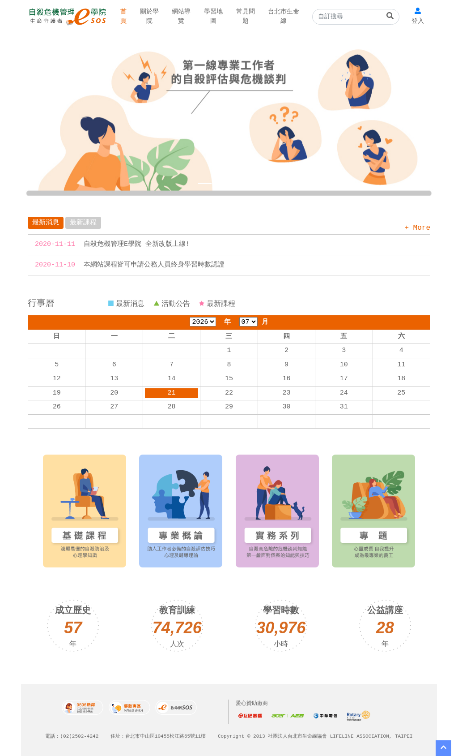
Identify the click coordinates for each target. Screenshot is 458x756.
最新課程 (83, 223)
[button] (52, 114)
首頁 (122, 17)
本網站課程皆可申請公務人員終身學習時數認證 (154, 265)
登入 (418, 21)
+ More (417, 228)
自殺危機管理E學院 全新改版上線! (137, 244)
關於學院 (146, 17)
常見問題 (235, 17)
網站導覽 (176, 17)
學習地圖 (205, 17)
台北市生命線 (270, 17)
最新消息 (45, 223)
